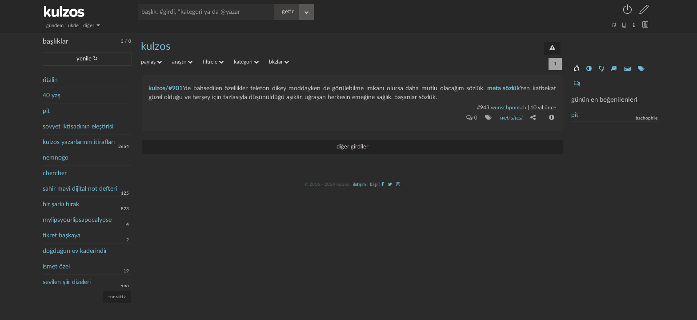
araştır (182, 61)
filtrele (213, 61)
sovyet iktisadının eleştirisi (78, 127)
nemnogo (55, 158)
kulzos (155, 46)
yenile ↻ (87, 59)
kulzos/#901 (165, 88)
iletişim (359, 184)
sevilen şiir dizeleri (67, 282)
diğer (91, 25)
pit (46, 111)
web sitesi (511, 117)
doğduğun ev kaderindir (75, 251)
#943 (483, 107)
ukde (73, 25)
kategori (246, 61)
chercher (55, 173)
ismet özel (56, 267)
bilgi (373, 184)
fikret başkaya (61, 235)
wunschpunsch (508, 107)
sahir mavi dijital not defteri (80, 189)
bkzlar (279, 61)
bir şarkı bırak (61, 204)
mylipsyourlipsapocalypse (77, 220)
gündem (55, 25)
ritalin (50, 80)
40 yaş (51, 95)
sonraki (117, 296)
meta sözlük (503, 88)
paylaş (151, 61)
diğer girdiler (352, 147)
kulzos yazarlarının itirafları (79, 142)
